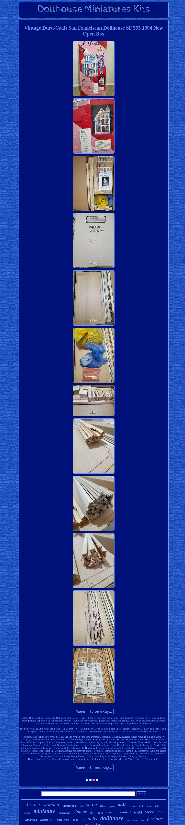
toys (161, 812)
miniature (45, 811)
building (132, 806)
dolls (92, 818)
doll (122, 804)
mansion (47, 819)
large (149, 806)
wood (149, 812)
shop (142, 821)
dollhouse (111, 818)
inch (141, 806)
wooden (51, 804)
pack (100, 812)
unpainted (31, 819)
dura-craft (63, 819)
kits (83, 820)
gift (81, 806)
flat (92, 812)
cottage (27, 813)
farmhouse (69, 805)
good (76, 819)
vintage (80, 811)
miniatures (64, 813)
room (110, 812)
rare (135, 820)
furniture (155, 818)
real (157, 805)
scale (91, 804)
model (138, 812)
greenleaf (124, 812)
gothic (112, 807)
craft (128, 821)
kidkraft (103, 806)
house (33, 804)
